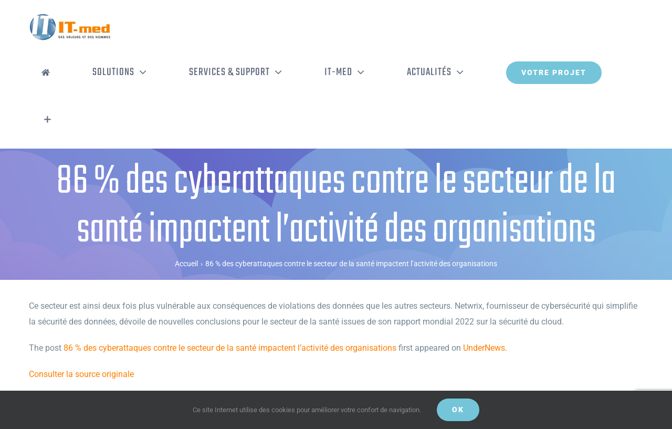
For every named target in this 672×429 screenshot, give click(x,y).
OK (458, 409)
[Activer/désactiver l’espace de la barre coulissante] (47, 119)
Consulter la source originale (81, 374)
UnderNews (484, 348)
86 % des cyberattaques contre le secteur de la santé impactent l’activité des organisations (230, 348)
